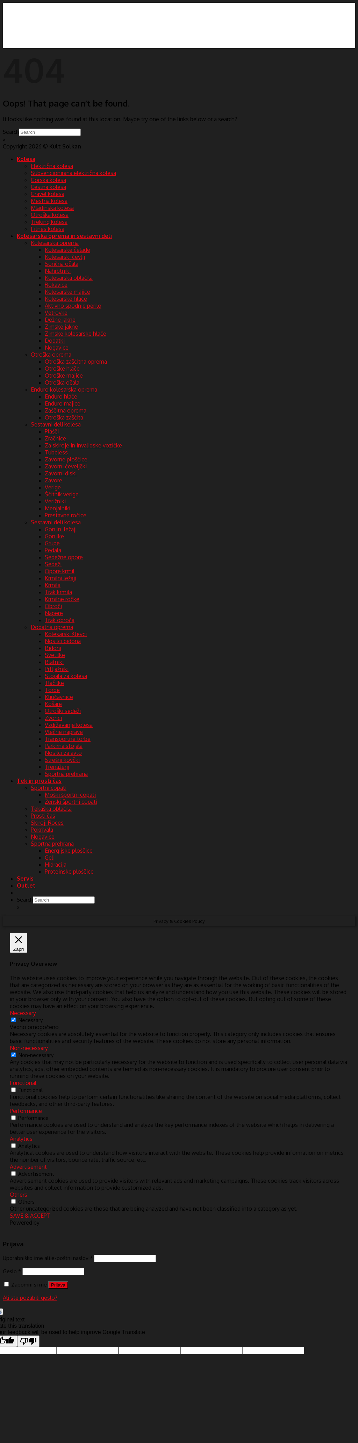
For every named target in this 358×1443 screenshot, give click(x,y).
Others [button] (18, 1194)
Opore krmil (59, 571)
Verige (53, 487)
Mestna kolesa (49, 200)
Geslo (12, 1271)
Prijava (58, 1285)
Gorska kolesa (48, 179)
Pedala (53, 550)
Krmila (52, 585)
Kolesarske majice (67, 291)
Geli (50, 857)
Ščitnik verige (62, 494)
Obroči (53, 606)
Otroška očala (62, 382)
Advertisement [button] (28, 1166)
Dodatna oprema (52, 627)
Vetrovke (56, 312)
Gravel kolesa (47, 193)
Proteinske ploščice (69, 871)
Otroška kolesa (50, 214)
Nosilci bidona (63, 640)
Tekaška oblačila (51, 808)
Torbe (52, 689)
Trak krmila (58, 592)
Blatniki (54, 661)
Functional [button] (23, 1082)
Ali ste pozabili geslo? (30, 1297)
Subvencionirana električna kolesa (73, 172)
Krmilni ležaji (60, 578)
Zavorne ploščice (66, 459)
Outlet (26, 885)
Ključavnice (59, 696)
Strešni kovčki (62, 759)
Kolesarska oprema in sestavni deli (64, 235)
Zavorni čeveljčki (66, 466)
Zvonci (53, 717)
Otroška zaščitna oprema (76, 361)
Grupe (52, 543)
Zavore (53, 480)
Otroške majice (64, 375)
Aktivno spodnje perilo (73, 305)
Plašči (52, 431)
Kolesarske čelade (67, 249)
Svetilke (55, 654)
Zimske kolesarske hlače (75, 333)
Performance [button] (26, 1110)
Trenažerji (57, 766)
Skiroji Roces (47, 822)
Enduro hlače (61, 396)
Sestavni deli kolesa (56, 424)
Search (11, 131)
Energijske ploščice (69, 850)
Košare (53, 703)
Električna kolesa (52, 165)
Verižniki (55, 501)
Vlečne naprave (64, 731)
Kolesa (26, 158)
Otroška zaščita (64, 417)
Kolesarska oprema (55, 242)
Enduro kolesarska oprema (64, 389)
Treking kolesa (49, 221)
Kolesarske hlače (66, 298)
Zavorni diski (61, 473)
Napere (54, 613)
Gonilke (54, 536)
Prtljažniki (57, 668)
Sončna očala (61, 263)
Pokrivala (42, 829)
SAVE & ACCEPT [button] (30, 1215)
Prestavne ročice (65, 515)
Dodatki (55, 340)
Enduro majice (62, 403)
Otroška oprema (51, 354)
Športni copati (48, 787)
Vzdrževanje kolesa (69, 724)
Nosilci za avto (63, 752)
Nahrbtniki (58, 270)
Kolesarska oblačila (69, 277)
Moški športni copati (70, 794)
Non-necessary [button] (29, 1047)
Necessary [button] (23, 1013)
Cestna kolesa (48, 186)
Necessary (30, 1019)
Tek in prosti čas (39, 780)
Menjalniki (57, 508)
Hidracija (55, 864)
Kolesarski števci (66, 634)
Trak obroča (59, 620)
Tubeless (56, 452)
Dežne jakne (60, 319)
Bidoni (53, 647)
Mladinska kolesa (52, 207)
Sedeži (53, 564)
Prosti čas (43, 815)
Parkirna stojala (64, 745)
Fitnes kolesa (47, 228)
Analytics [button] (21, 1138)
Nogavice (57, 347)
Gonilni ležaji (61, 529)
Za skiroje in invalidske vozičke (83, 445)
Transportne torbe (68, 738)
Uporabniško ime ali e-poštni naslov (48, 1257)
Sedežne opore (64, 557)
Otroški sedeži (63, 710)
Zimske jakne (61, 326)
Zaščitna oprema (65, 410)
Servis (25, 878)
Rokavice (56, 284)
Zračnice (55, 438)
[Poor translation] (28, 1341)
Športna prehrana (66, 773)
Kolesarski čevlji (65, 256)
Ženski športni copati (71, 801)
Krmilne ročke (62, 599)
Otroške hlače (62, 368)
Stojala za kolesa (66, 675)
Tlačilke (54, 682)
